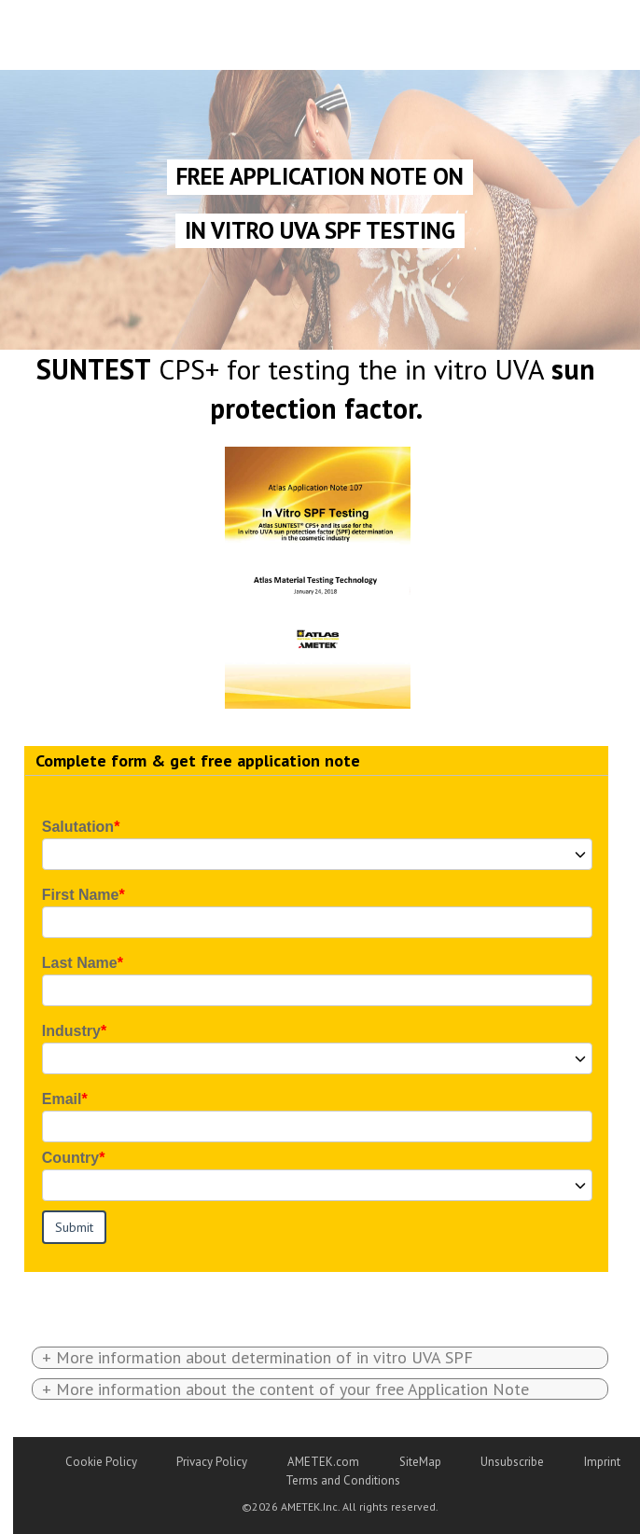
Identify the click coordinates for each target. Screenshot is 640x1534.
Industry (71, 1031)
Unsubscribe (512, 1462)
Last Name (80, 963)
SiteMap (420, 1462)
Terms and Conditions (342, 1480)
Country (70, 1158)
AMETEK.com (323, 1462)
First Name (80, 895)
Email (62, 1099)
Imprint (602, 1462)
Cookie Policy (101, 1462)
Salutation (78, 827)
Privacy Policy (211, 1462)
